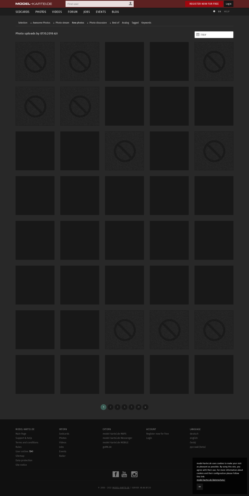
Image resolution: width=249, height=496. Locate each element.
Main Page (21, 433)
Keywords (146, 22)
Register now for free (204, 3)
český (193, 442)
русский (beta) (198, 447)
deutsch (194, 433)
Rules (19, 447)
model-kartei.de (121, 488)
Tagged (135, 22)
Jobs (86, 12)
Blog (115, 12)
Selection (22, 22)
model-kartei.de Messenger (117, 438)
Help (227, 11)
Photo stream (62, 22)
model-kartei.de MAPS (114, 433)
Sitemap (20, 456)
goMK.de (107, 447)
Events (101, 12)
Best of (115, 22)
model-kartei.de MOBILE (116, 442)
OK (200, 487)
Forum (73, 12)
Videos (57, 12)
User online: (24, 451)
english (194, 438)
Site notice (21, 465)
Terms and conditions (27, 442)
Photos (40, 12)
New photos (78, 22)
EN (219, 11)
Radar (62, 456)
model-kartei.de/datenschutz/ (211, 480)
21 (138, 407)
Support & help (24, 438)
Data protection (24, 460)
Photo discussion (98, 22)
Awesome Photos (41, 22)
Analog (125, 22)
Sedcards (23, 12)
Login (228, 3)
